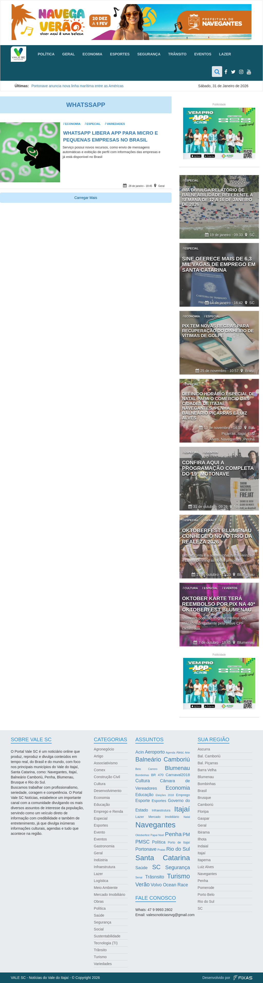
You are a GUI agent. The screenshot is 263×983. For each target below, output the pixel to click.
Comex (99, 770)
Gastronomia (104, 846)
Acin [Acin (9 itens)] (139, 752)
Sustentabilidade (107, 936)
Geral (68, 54)
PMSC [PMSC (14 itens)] (142, 842)
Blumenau (246, 574)
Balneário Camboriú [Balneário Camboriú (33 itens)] (162, 759)
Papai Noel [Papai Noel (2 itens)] (157, 835)
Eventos (202, 54)
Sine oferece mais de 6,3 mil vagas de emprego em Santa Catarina (219, 264)
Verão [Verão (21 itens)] (142, 884)
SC (252, 235)
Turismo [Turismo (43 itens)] (178, 876)
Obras (99, 901)
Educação (102, 805)
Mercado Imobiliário (109, 894)
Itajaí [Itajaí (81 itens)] (182, 809)
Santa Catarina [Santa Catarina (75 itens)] (162, 858)
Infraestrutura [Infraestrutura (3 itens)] (161, 810)
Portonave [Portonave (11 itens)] (145, 849)
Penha (249, 439)
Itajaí (242, 433)
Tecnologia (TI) (106, 943)
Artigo (98, 756)
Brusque (204, 798)
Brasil (250, 370)
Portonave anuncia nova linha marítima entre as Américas (78, 86)
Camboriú (205, 805)
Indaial (203, 846)
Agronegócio (104, 749)
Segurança (149, 54)
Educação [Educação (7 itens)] (144, 795)
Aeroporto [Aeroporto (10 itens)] (155, 752)
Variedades (116, 123)
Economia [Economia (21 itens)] (178, 788)
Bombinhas (206, 784)
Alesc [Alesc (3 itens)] (180, 752)
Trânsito (177, 54)
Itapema (204, 860)
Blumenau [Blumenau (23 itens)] (177, 768)
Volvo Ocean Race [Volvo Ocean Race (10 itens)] (169, 884)
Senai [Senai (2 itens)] (138, 877)
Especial (94, 123)
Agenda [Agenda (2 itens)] (170, 752)
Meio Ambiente (106, 888)
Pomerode (206, 888)
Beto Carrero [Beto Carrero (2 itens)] (146, 768)
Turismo (100, 957)
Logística (101, 881)
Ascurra (204, 749)
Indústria (101, 860)
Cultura (99, 784)
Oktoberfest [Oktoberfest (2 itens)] (142, 835)
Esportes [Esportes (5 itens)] (159, 801)
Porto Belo (206, 894)
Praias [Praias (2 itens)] (161, 849)
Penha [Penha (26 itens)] (173, 834)
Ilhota (202, 839)
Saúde (99, 915)
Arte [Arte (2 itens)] (187, 752)
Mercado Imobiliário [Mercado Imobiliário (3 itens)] (163, 817)
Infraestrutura (104, 867)
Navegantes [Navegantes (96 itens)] (155, 824)
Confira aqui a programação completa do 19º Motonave (218, 468)
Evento (99, 832)
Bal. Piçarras (208, 763)
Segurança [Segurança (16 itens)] (177, 867)
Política (46, 54)
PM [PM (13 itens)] (186, 834)
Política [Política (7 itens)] (158, 842)
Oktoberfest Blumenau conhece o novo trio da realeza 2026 (217, 536)
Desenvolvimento (107, 791)
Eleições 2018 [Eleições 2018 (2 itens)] (165, 795)
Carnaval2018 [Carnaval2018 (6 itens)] (178, 775)
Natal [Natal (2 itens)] (187, 816)
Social (99, 929)
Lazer (225, 54)
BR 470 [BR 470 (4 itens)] (157, 775)
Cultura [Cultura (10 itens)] (142, 780)
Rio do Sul (206, 901)
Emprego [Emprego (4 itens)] (183, 795)
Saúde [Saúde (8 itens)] (141, 867)
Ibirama (204, 832)
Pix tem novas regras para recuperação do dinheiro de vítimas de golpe (218, 331)
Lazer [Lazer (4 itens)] (139, 817)
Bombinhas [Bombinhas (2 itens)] (142, 775)
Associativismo (106, 763)
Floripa (203, 811)
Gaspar (203, 818)
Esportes (119, 54)
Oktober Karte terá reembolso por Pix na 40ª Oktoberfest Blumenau (218, 604)
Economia (92, 54)
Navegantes (231, 439)
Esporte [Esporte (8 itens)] (142, 800)
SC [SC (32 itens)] (156, 867)
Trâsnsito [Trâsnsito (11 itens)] (154, 876)
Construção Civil (107, 777)
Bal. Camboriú (209, 756)
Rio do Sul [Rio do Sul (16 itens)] (178, 849)
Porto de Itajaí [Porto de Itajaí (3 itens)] (179, 842)
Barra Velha (207, 770)
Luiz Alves (206, 867)
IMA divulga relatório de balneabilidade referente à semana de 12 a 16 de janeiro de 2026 (217, 197)
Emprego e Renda (108, 811)
